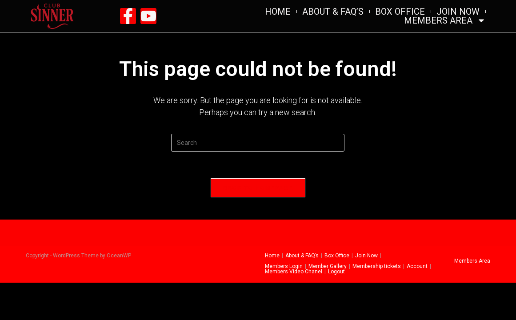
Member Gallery (327, 266)
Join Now (458, 11)
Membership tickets (376, 266)
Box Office (400, 11)
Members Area (445, 20)
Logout (336, 271)
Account (417, 266)
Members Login (284, 266)
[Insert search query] (257, 143)
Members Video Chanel (293, 271)
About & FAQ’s (333, 11)
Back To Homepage (258, 187)
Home (278, 11)
